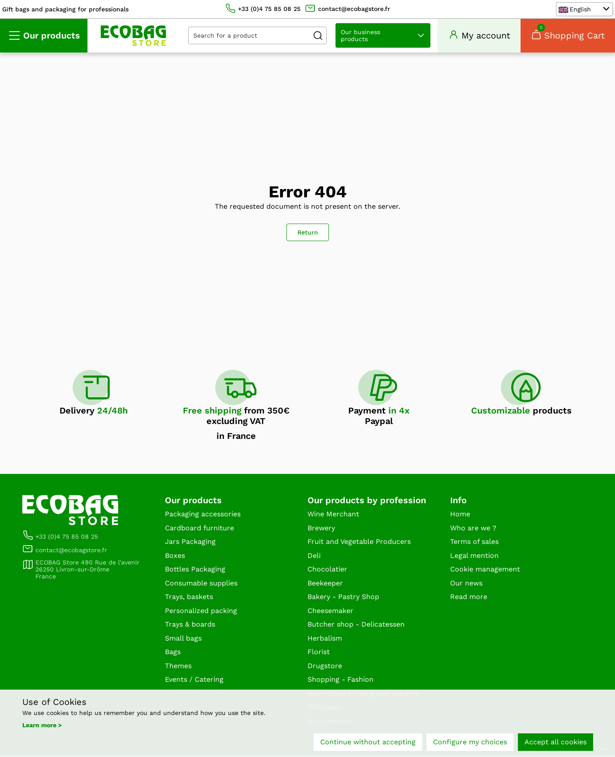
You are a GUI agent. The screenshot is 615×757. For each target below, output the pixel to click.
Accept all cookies (555, 743)
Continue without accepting (368, 743)
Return (307, 233)
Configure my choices (470, 743)
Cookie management (485, 570)
